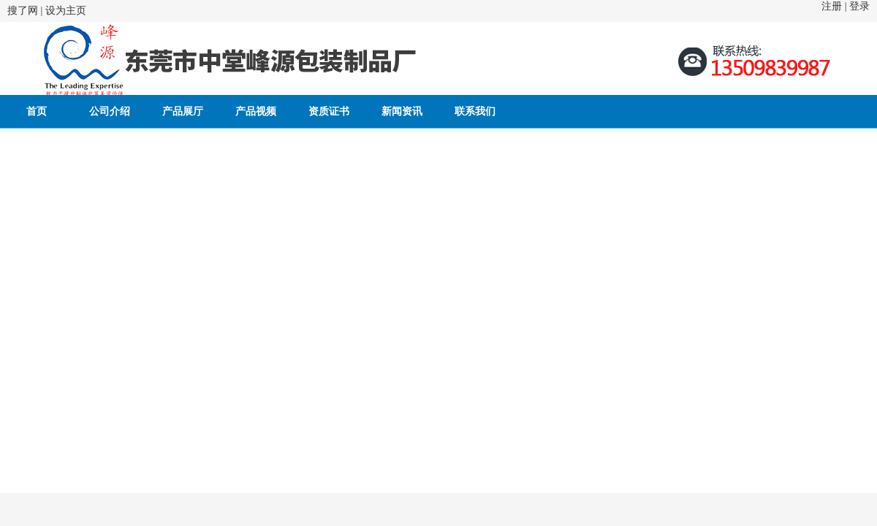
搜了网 (22, 10)
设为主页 (65, 10)
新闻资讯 (401, 111)
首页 (36, 111)
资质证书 (328, 111)
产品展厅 (182, 111)
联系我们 (475, 111)
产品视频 (255, 111)
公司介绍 (109, 111)
